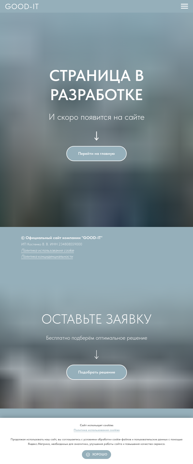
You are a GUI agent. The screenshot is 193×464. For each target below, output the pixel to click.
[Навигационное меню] (184, 6)
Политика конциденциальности (47, 256)
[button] (96, 372)
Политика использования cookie (47, 250)
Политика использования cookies (97, 430)
